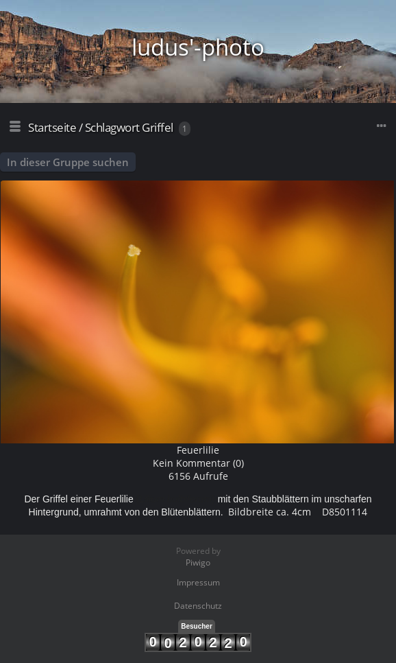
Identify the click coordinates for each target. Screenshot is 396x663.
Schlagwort (112, 127)
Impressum (198, 582)
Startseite (52, 127)
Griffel (157, 127)
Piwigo (198, 562)
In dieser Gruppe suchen (68, 162)
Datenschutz (198, 606)
